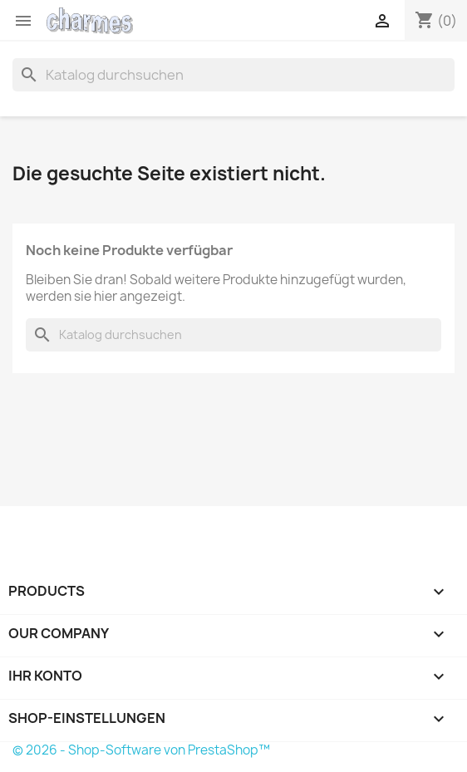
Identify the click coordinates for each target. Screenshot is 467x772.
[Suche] (233, 74)
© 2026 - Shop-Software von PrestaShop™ (141, 750)
